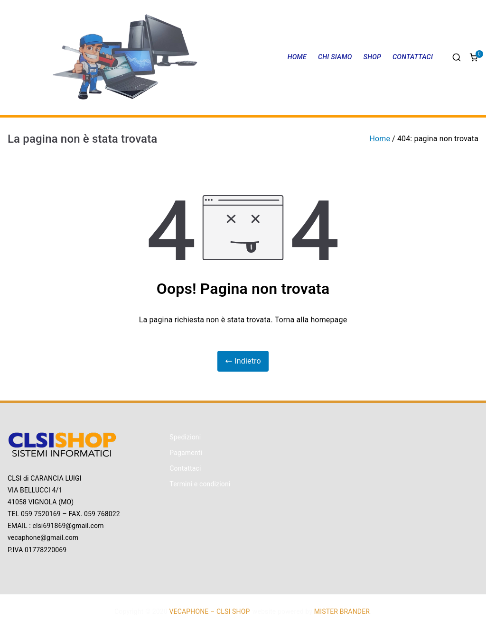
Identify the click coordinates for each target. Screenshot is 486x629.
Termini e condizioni (199, 484)
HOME (297, 57)
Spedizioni (185, 437)
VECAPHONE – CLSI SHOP (209, 611)
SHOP (373, 57)
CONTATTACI (413, 57)
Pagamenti (185, 452)
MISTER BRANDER (342, 611)
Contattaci (185, 468)
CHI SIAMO (335, 57)
